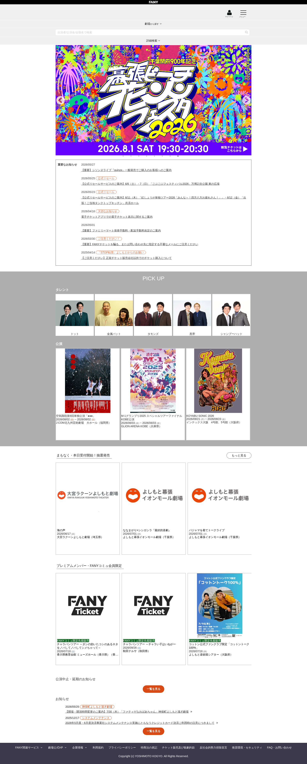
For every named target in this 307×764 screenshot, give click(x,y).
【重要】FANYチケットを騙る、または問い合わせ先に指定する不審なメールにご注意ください (139, 244)
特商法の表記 (149, 747)
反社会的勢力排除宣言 (213, 747)
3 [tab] (143, 156)
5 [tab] (158, 156)
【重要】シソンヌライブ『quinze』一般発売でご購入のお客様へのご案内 (126, 170)
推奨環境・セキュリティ (247, 747)
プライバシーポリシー (122, 747)
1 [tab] (127, 156)
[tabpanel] (153, 100)
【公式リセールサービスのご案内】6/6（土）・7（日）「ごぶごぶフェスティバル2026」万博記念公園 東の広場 (150, 183)
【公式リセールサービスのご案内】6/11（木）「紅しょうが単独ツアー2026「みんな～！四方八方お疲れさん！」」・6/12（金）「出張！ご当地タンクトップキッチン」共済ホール (163, 200)
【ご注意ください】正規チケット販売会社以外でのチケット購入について (126, 258)
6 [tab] (166, 156)
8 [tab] (182, 156)
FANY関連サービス (27, 747)
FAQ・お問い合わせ (279, 747)
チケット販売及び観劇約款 (178, 747)
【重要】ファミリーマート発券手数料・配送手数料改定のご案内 (121, 230)
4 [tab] (151, 156)
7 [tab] (174, 156)
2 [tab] (135, 156)
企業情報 (77, 747)
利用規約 (98, 747)
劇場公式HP (55, 747)
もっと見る (239, 455)
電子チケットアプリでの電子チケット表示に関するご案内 (117, 216)
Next (246, 101)
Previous (60, 101)
